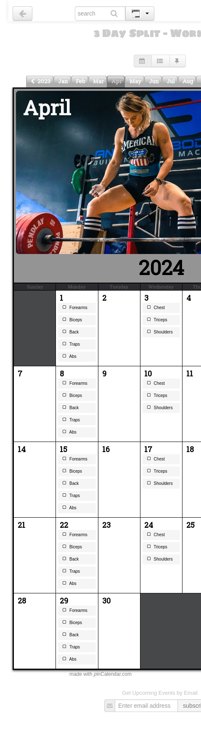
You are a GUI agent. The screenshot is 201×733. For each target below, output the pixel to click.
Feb (80, 81)
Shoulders (160, 333)
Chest (156, 308)
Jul (171, 81)
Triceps (157, 320)
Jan (63, 81)
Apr (116, 81)
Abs (69, 357)
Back (70, 333)
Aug (187, 81)
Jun (154, 81)
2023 (40, 81)
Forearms (74, 308)
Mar (98, 81)
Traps (71, 345)
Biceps (72, 320)
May (135, 81)
